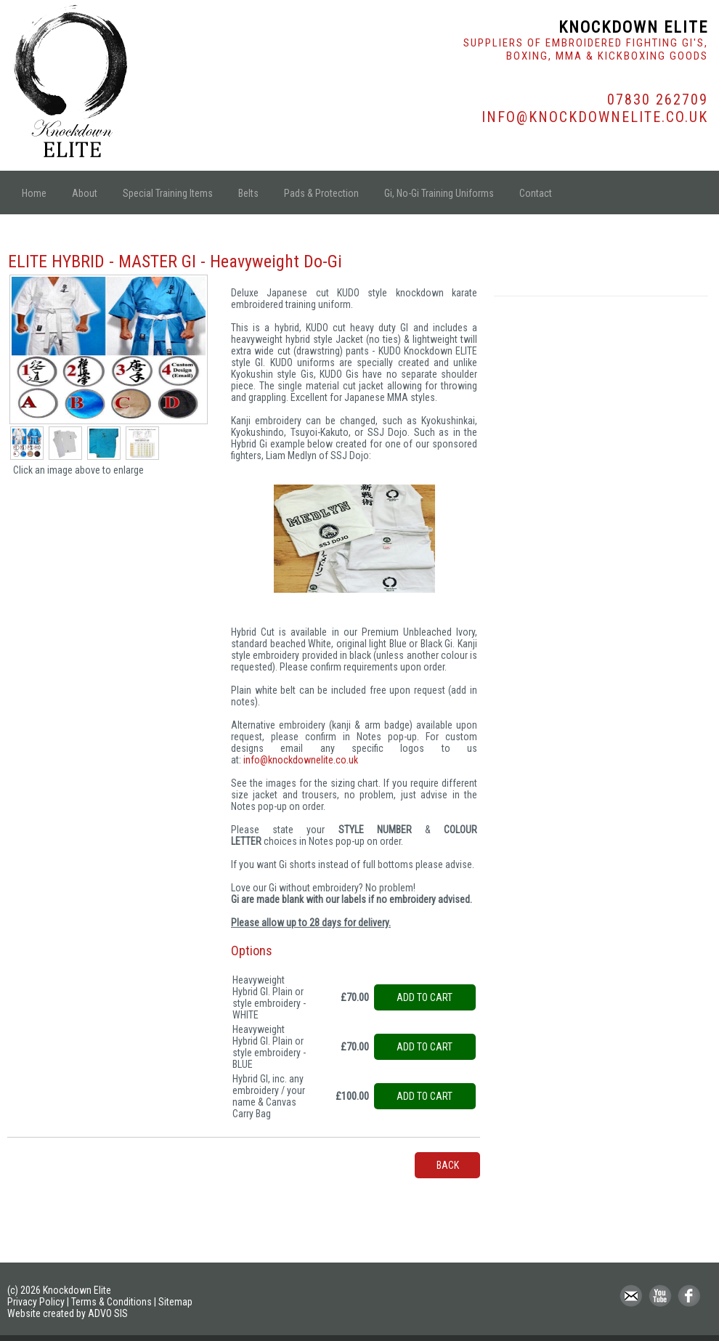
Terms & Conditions (111, 1302)
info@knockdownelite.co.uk (300, 760)
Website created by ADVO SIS (67, 1313)
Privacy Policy (36, 1302)
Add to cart (424, 997)
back (447, 1165)
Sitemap (175, 1302)
